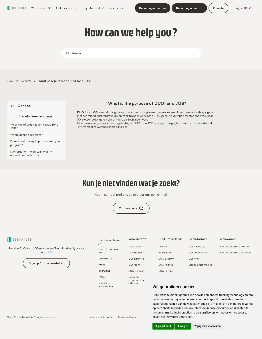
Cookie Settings (127, 317)
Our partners (136, 258)
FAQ (10, 81)
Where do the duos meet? (26, 135)
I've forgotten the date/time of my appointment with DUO (31, 153)
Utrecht (162, 246)
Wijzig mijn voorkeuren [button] (207, 326)
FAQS (101, 276)
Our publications (198, 252)
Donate (218, 8)
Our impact (135, 252)
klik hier (122, 127)
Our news (193, 258)
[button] (41, 8)
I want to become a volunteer (235, 252)
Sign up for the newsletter (46, 263)
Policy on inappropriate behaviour (136, 280)
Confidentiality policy (102, 317)
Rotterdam (164, 252)
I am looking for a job (108, 241)
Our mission (135, 246)
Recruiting (104, 270)
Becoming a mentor (189, 8)
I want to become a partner (234, 246)
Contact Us (105, 258)
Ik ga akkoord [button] (163, 326)
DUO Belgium (166, 258)
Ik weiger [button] (182, 326)
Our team (134, 264)
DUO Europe (165, 271)
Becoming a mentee (152, 8)
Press (101, 264)
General (26, 81)
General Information (105, 284)
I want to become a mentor (109, 251)
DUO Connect (136, 271)
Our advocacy (196, 246)
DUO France (165, 264)
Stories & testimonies (200, 264)
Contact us (116, 8)
